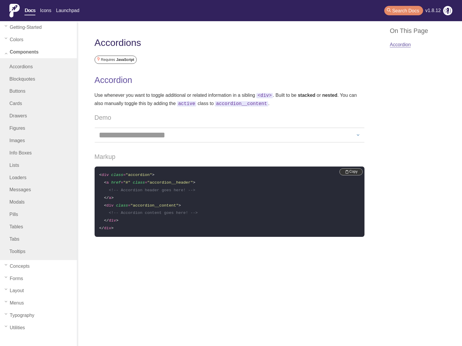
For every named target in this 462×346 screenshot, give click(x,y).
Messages (20, 189)
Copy (352, 170)
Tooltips (17, 251)
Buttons (17, 91)
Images (17, 140)
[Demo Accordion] (229, 134)
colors (14, 40)
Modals (17, 201)
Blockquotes (22, 78)
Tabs (14, 239)
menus (14, 303)
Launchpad (67, 10)
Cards (15, 103)
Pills (13, 214)
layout (14, 291)
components (22, 52)
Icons (45, 10)
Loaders (18, 177)
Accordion (113, 80)
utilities (15, 328)
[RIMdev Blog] (448, 12)
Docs (29, 10)
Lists (14, 165)
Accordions (21, 66)
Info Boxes (20, 152)
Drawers (18, 115)
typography (19, 315)
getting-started (23, 27)
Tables (16, 226)
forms (14, 278)
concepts (17, 266)
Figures (17, 128)
